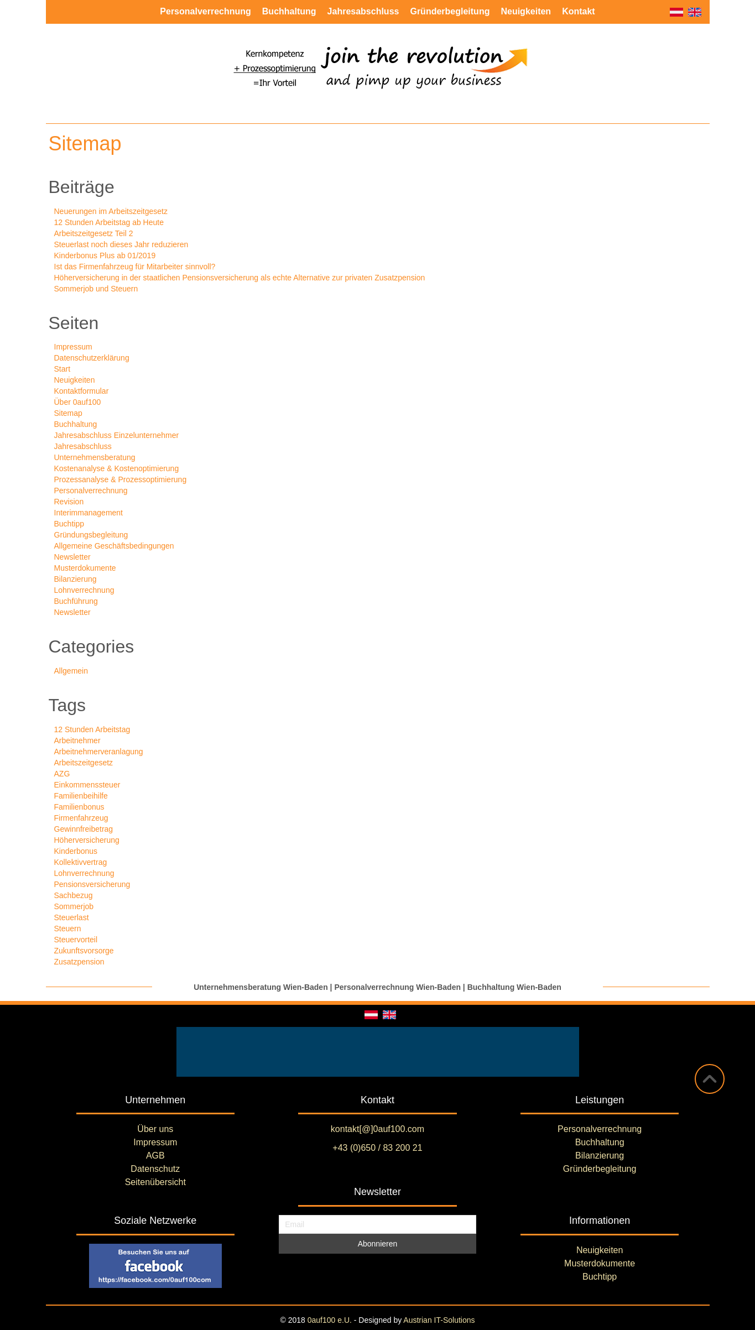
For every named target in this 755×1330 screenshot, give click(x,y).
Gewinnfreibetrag (83, 829)
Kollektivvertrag (80, 862)
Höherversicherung (86, 840)
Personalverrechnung (91, 490)
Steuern (67, 928)
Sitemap (68, 413)
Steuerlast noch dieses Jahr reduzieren (121, 244)
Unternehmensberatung (95, 457)
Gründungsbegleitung (91, 534)
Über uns (155, 1129)
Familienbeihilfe (81, 795)
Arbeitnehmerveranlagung (98, 751)
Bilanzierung (75, 579)
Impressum (73, 346)
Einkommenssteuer (87, 784)
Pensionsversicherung (92, 884)
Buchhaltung (75, 424)
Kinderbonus (76, 851)
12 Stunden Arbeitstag (92, 729)
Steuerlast (71, 917)
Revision (69, 501)
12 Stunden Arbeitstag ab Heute (109, 222)
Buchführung (76, 601)
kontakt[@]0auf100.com (377, 1129)
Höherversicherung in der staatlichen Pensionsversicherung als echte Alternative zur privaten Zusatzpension (239, 277)
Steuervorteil (76, 939)
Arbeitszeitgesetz (83, 762)
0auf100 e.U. (330, 1320)
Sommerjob (74, 906)
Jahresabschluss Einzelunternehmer (116, 435)
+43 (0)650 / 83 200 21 (377, 1147)
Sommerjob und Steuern (96, 288)
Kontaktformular (81, 391)
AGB (155, 1155)
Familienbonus (79, 806)
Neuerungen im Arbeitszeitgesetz (111, 211)
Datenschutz (155, 1168)
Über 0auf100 (77, 402)
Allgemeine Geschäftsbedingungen (114, 545)
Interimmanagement (88, 512)
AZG (62, 773)
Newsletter (72, 556)
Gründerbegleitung (600, 1168)
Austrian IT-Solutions (439, 1320)
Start (62, 368)
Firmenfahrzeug (81, 817)
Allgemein (71, 670)
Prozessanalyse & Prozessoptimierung (120, 479)
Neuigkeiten (74, 379)
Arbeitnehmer (77, 740)
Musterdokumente (85, 568)
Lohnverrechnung (84, 590)
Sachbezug (73, 895)
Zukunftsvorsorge (84, 950)
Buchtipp (69, 523)
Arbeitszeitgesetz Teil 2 (93, 233)
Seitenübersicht (155, 1182)
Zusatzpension (79, 961)
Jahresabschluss (83, 446)
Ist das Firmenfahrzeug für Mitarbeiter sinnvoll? (135, 266)
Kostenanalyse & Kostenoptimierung (116, 468)
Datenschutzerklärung (91, 357)
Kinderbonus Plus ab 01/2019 (105, 255)
